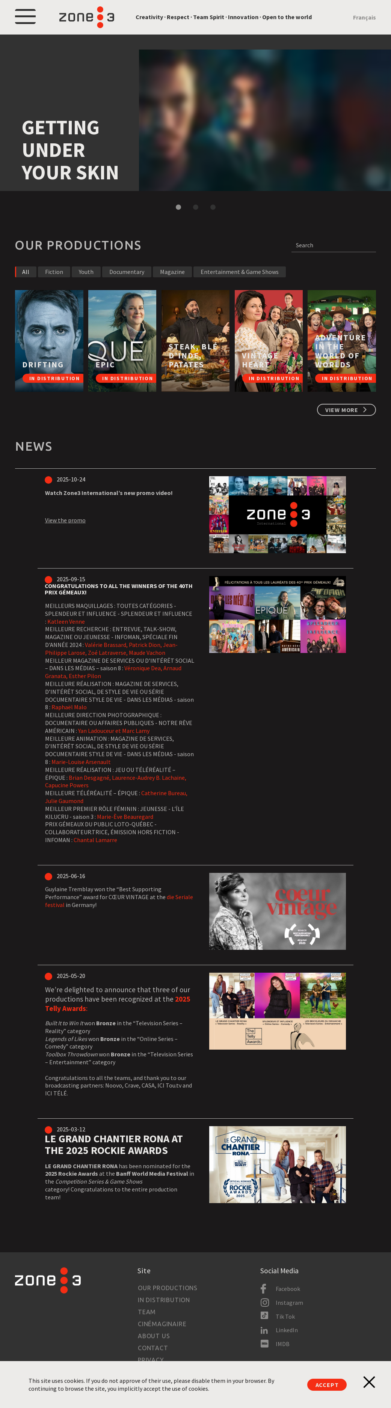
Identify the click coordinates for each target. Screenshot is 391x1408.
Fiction (54, 271)
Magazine (172, 271)
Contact (153, 1348)
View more (341, 410)
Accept (327, 1384)
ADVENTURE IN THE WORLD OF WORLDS (340, 351)
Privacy (151, 1360)
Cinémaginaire (162, 1324)
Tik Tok (285, 1316)
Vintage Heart (260, 360)
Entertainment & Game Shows (240, 271)
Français (364, 17)
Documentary (126, 271)
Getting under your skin (70, 150)
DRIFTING (43, 365)
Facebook (288, 1288)
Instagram (289, 1302)
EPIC (105, 365)
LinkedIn (287, 1330)
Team (147, 1312)
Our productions (168, 1288)
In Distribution (164, 1300)
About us (154, 1336)
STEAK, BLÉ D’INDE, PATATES (193, 355)
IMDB (283, 1344)
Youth (86, 271)
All (25, 271)
